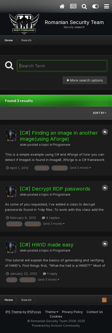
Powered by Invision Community (56, 325)
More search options (85, 80)
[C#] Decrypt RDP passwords (55, 189)
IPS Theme (14, 312)
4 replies (51, 218)
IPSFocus (34, 312)
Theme (51, 312)
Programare (61, 145)
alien (23, 145)
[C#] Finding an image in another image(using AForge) (59, 136)
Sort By (99, 112)
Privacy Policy (72, 312)
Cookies (56, 316)
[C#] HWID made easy (46, 245)
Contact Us (95, 312)
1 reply (50, 274)
